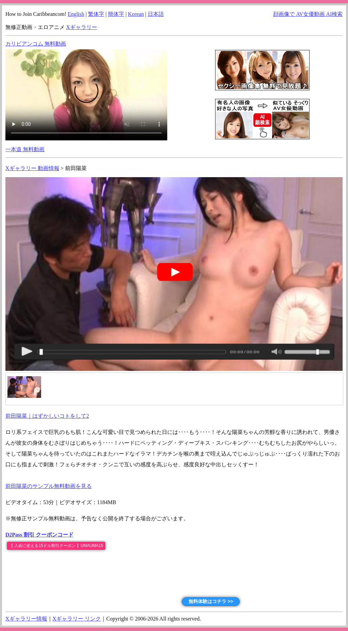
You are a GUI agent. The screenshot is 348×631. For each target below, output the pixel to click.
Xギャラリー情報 (26, 619)
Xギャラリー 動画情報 (32, 168)
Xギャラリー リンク (77, 619)
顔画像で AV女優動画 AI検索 (308, 14)
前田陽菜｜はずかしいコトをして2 (47, 416)
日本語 (156, 14)
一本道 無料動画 (25, 149)
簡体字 (116, 14)
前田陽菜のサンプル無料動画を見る (48, 486)
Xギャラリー (81, 27)
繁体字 (96, 14)
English (76, 14)
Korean (136, 14)
